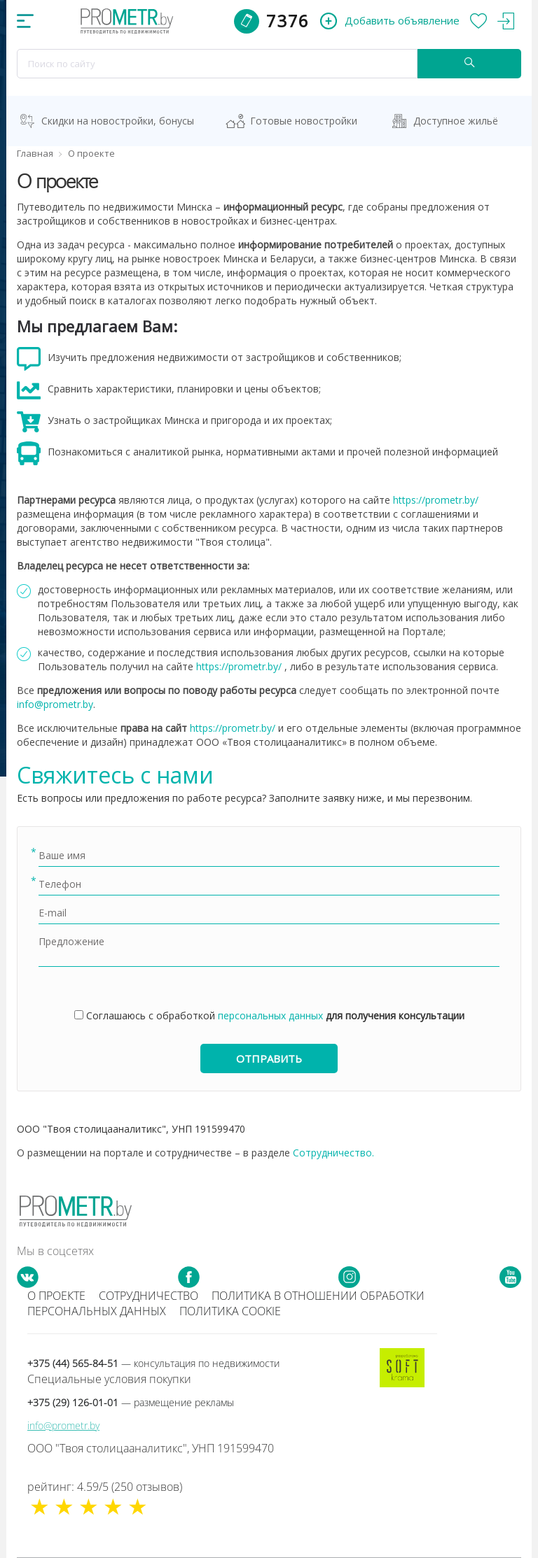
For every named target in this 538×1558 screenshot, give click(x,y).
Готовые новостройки (303, 120)
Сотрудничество (148, 1295)
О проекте (56, 1295)
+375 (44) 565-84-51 (153, 1363)
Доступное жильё (455, 120)
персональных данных (270, 1015)
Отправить (269, 1058)
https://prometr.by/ (435, 500)
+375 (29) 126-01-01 (130, 1402)
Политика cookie (230, 1311)
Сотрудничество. (333, 1152)
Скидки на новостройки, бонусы (117, 120)
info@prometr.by (55, 704)
